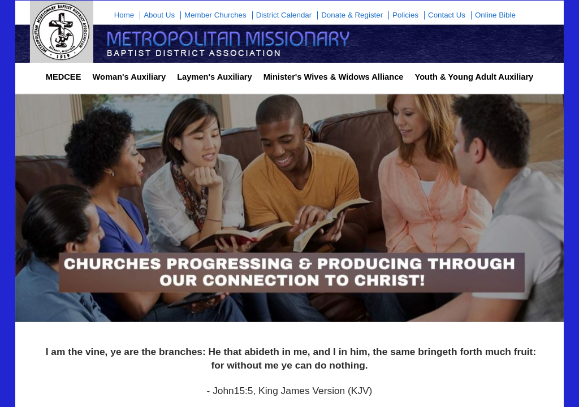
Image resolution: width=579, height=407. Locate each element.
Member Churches (215, 15)
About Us (159, 15)
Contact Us (446, 15)
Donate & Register (352, 15)
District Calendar (284, 15)
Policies (405, 15)
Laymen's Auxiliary (214, 76)
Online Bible (495, 15)
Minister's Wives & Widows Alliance (333, 76)
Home (124, 15)
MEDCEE (63, 76)
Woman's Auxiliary (129, 76)
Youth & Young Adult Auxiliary (473, 76)
